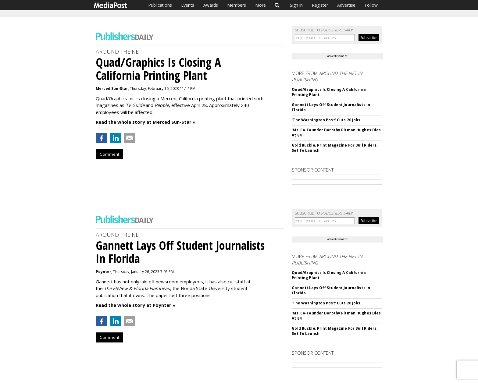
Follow (371, 5)
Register (320, 5)
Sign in (296, 5)
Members (236, 5)
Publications (160, 5)
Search (277, 5)
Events (187, 5)
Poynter (103, 271)
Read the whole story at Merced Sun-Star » (145, 122)
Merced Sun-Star (112, 88)
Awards (210, 5)
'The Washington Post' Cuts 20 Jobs (326, 119)
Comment (109, 154)
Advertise (346, 5)
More (260, 5)
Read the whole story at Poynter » (135, 305)
